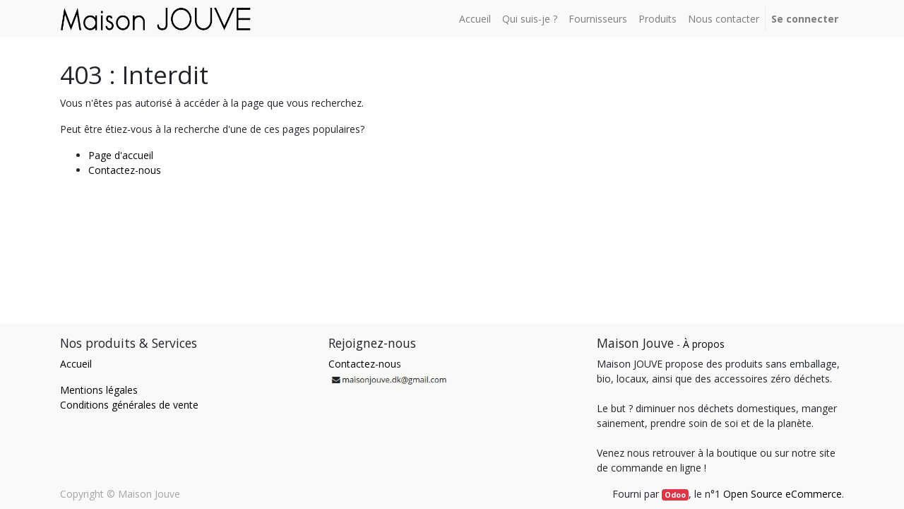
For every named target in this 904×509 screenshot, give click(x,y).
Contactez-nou (362, 363)
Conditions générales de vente (129, 404)
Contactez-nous (124, 170)
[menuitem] (474, 19)
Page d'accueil (120, 155)
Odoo (675, 495)
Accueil (76, 363)
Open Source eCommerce (782, 494)
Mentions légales (99, 390)
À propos (704, 344)
